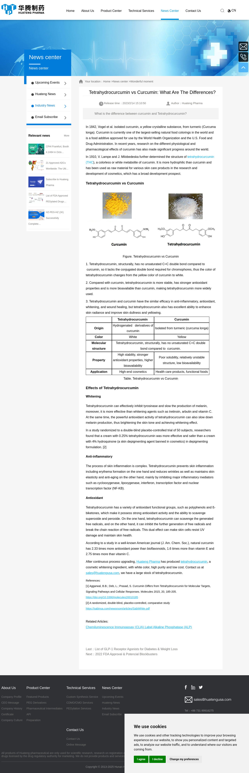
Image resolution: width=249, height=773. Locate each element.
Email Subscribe (46, 117)
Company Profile (11, 696)
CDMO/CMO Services (79, 702)
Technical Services (141, 10)
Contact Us (193, 10)
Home (70, 10)
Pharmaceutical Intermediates (44, 708)
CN (233, 10)
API (28, 714)
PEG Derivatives (36, 702)
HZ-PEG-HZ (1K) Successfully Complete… (46, 218)
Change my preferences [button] (184, 759)
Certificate (7, 714)
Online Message (76, 744)
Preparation (33, 720)
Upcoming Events (47, 82)
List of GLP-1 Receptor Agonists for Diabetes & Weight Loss (136, 649)
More (66, 135)
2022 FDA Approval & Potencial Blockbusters (126, 654)
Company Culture (12, 720)
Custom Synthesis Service (82, 696)
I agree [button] (141, 759)
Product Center (111, 10)
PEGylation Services (78, 708)
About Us (87, 10)
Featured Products (37, 696)
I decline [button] (157, 759)
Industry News (45, 105)
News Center (170, 10)
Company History (11, 708)
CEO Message (10, 702)
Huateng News (45, 94)
